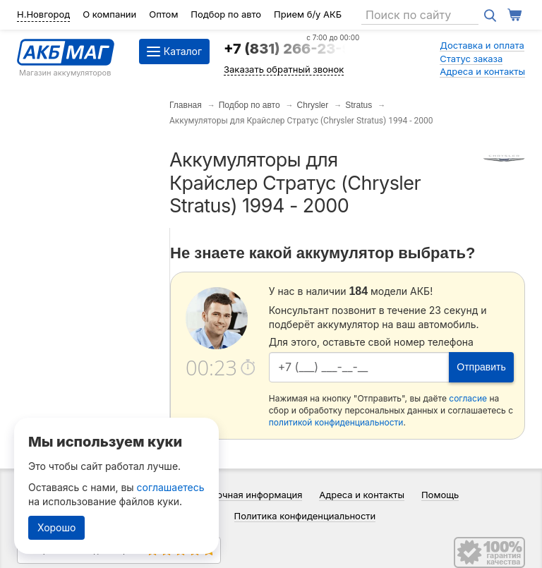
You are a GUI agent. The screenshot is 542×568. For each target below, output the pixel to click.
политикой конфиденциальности (336, 422)
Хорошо (56, 527)
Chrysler (313, 105)
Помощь (440, 494)
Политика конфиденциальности (305, 515)
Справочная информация (246, 494)
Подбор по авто (226, 14)
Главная (185, 105)
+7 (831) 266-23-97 (291, 48)
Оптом (163, 14)
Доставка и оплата (482, 45)
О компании (109, 14)
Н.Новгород (43, 14)
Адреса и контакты (482, 71)
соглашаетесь (171, 487)
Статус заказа (471, 58)
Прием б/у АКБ (308, 14)
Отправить (481, 367)
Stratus (358, 105)
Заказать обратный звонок (284, 69)
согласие (468, 398)
